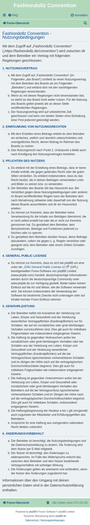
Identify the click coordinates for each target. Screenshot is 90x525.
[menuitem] (13, 15)
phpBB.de (61, 516)
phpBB (32, 511)
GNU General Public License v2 (44, 267)
